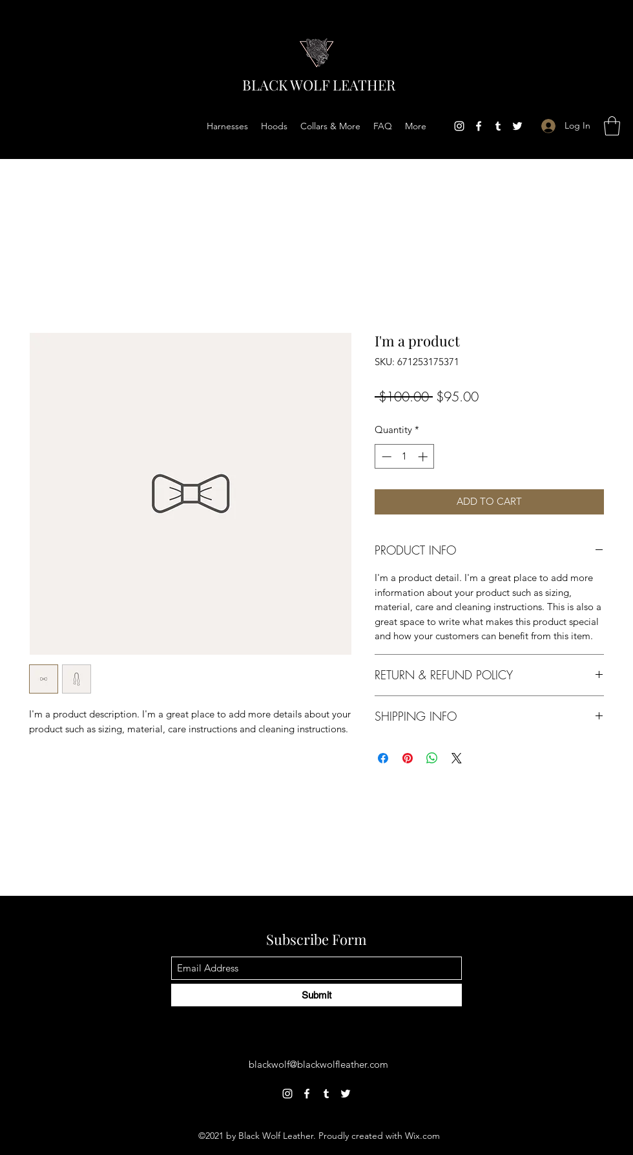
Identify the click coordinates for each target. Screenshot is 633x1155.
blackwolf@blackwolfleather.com (318, 1064)
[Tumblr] (498, 126)
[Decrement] (385, 457)
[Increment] (424, 457)
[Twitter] (517, 126)
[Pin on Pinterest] (407, 758)
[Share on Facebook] (383, 758)
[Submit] (316, 995)
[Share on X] (456, 758)
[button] (612, 126)
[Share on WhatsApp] (432, 758)
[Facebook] (478, 126)
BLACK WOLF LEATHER (318, 84)
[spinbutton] (404, 457)
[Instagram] (459, 126)
